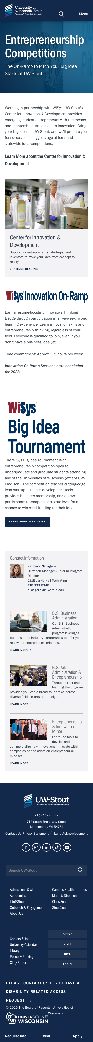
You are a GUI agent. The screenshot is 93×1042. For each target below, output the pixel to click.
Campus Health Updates (69, 889)
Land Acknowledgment (70, 834)
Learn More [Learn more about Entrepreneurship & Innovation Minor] (19, 763)
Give (67, 954)
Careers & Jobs (20, 939)
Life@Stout (17, 901)
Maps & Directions (65, 895)
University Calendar (23, 945)
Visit (67, 943)
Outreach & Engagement (27, 907)
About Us (16, 913)
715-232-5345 (38, 585)
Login (67, 964)
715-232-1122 (46, 815)
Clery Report (18, 962)
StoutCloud (60, 907)
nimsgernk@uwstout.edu (46, 590)
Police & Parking (21, 956)
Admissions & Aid (22, 889)
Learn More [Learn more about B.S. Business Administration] (19, 649)
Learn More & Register (27, 521)
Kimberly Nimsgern (42, 566)
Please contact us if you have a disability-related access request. (43, 992)
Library (14, 950)
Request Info (15, 1036)
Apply (67, 933)
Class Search (61, 901)
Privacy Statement (36, 834)
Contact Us (13, 834)
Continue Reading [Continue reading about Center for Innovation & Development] (24, 269)
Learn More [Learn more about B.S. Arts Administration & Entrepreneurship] (19, 704)
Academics (18, 895)
